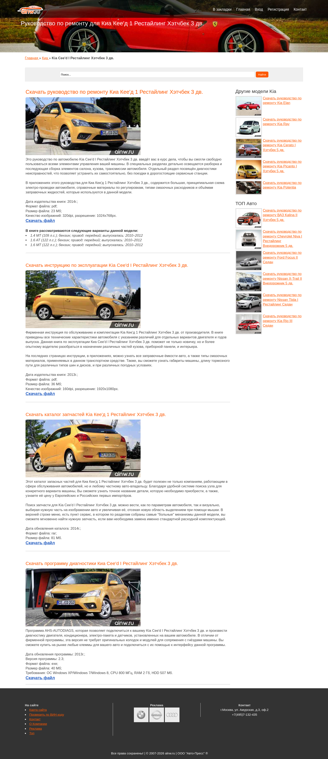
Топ (31, 733)
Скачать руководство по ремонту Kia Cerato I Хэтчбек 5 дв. (282, 145)
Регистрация (278, 9)
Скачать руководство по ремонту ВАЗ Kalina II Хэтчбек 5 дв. (282, 215)
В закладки (222, 9)
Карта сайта (38, 709)
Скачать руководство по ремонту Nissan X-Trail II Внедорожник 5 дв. (282, 278)
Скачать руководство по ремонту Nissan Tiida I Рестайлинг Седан (282, 299)
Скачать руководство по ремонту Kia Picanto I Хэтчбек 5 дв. (282, 166)
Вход (259, 9)
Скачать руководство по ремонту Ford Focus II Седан (282, 257)
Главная (243, 9)
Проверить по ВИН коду (46, 714)
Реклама (35, 728)
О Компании (38, 724)
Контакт (300, 9)
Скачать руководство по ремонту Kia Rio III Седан (282, 320)
